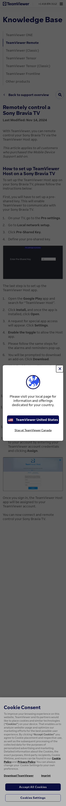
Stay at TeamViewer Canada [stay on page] (33, 430)
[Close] (59, 368)
